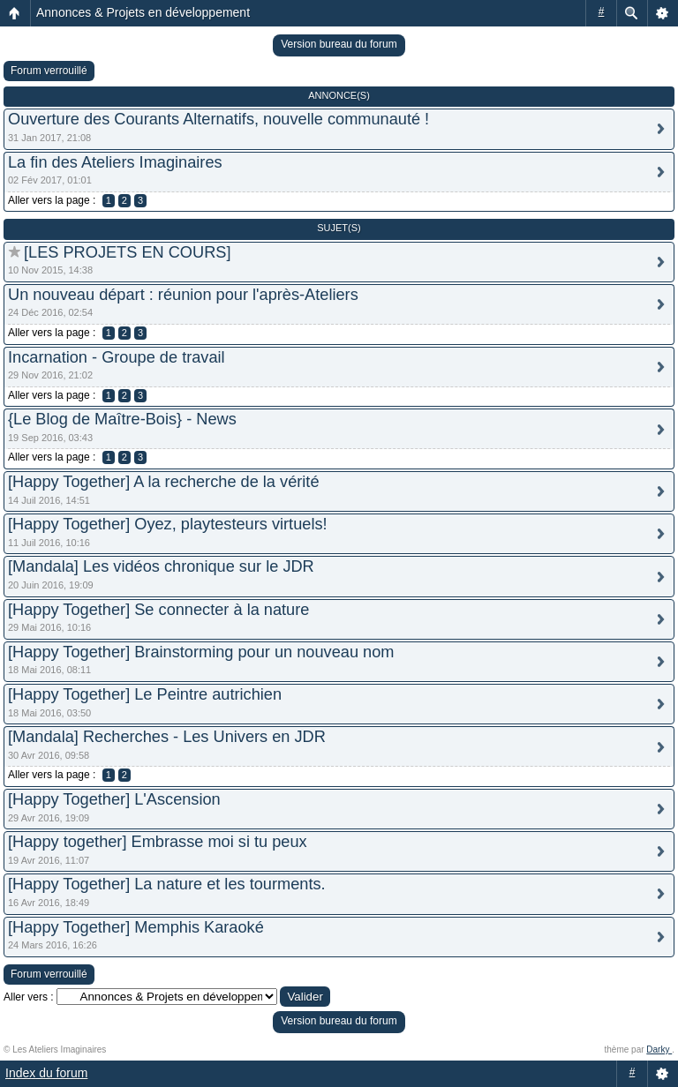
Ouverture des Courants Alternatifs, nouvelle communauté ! (218, 119)
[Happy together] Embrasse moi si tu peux (157, 842)
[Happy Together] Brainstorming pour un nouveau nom (201, 652)
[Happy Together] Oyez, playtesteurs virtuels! (168, 524)
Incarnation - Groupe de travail (116, 357)
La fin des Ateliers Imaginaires (115, 162)
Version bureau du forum (338, 44)
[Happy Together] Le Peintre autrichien (145, 694)
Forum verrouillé (49, 70)
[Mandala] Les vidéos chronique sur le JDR (161, 566)
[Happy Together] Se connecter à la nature (158, 609)
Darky (659, 1049)
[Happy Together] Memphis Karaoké (136, 927)
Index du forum (46, 1073)
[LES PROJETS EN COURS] (127, 252)
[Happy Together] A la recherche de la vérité (164, 482)
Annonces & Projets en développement (143, 12)
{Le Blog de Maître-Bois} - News (122, 419)
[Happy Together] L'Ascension (114, 799)
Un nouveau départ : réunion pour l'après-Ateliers (183, 295)
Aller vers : (29, 997)
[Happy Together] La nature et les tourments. (167, 884)
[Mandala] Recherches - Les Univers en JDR (167, 737)
